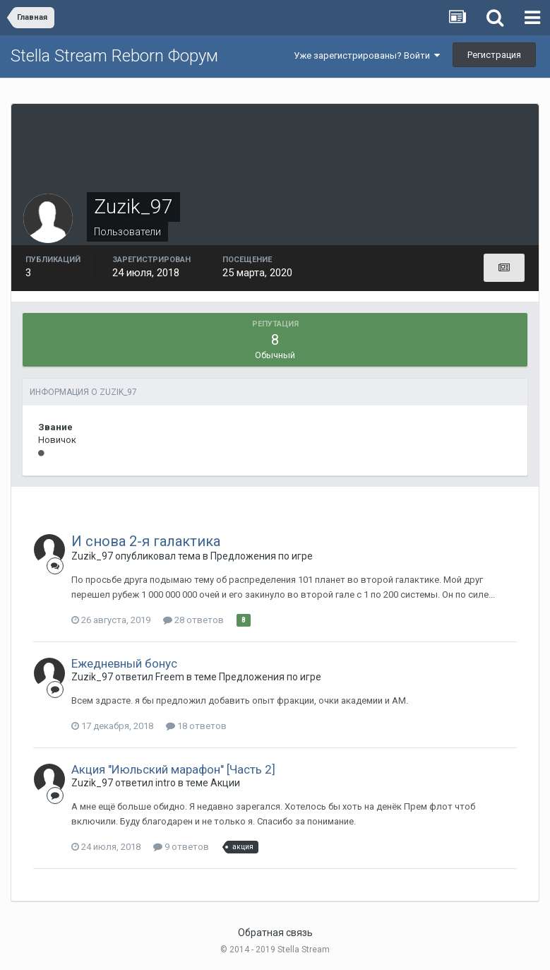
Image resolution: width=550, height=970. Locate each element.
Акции (225, 782)
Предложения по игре (261, 556)
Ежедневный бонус (124, 663)
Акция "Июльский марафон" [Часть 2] (173, 769)
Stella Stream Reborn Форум (114, 56)
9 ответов (181, 846)
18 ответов (196, 726)
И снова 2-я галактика (145, 541)
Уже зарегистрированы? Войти (367, 55)
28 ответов (193, 620)
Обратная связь (275, 932)
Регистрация (494, 54)
